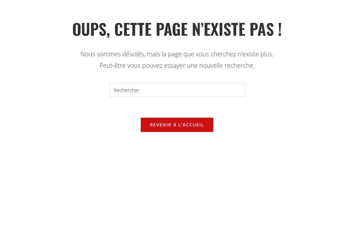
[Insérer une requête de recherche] (177, 90)
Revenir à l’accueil (177, 125)
